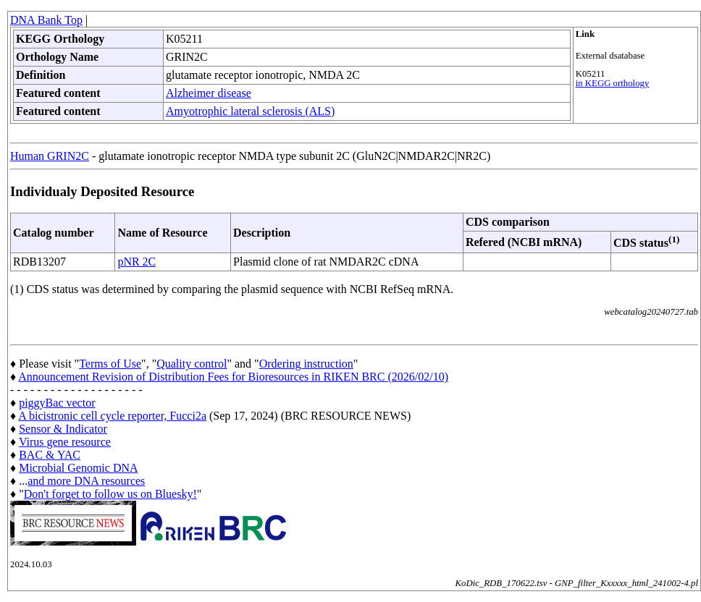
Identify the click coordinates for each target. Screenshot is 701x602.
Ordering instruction (306, 363)
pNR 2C (136, 261)
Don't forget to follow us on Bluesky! (110, 494)
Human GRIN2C (49, 156)
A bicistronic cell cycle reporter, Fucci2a (112, 416)
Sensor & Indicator (63, 429)
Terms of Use (110, 363)
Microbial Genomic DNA (78, 468)
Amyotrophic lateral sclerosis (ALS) (250, 111)
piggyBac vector (57, 403)
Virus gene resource (65, 442)
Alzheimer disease (208, 93)
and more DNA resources (86, 481)
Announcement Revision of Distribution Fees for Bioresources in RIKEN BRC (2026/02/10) (233, 376)
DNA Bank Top (46, 20)
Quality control (191, 363)
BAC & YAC (49, 455)
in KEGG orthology (613, 83)
